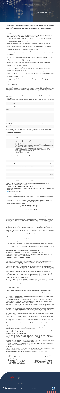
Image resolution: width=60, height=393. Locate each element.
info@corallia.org (48, 379)
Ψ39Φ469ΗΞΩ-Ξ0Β (11, 33)
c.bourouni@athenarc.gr (28, 213)
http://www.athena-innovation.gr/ (47, 280)
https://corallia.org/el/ (17, 282)
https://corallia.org (45, 353)
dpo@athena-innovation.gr (30, 346)
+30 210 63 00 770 (48, 378)
